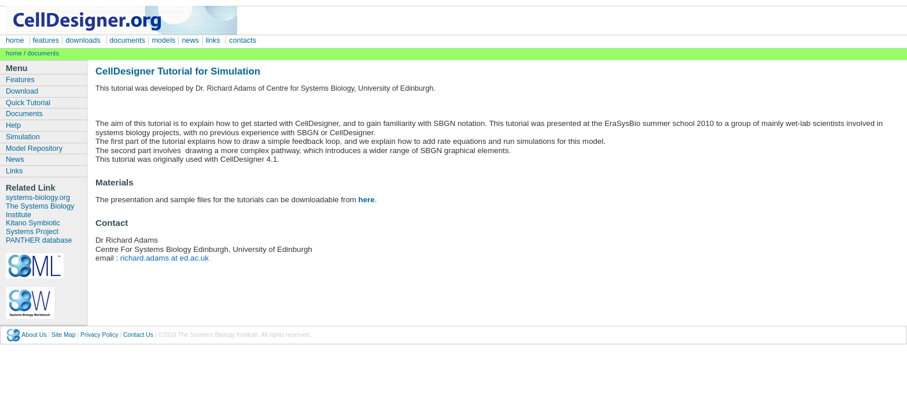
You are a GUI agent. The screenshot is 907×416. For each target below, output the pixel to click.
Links (14, 171)
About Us (33, 333)
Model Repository (34, 148)
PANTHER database (39, 240)
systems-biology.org (38, 198)
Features (20, 80)
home (15, 40)
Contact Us (138, 333)
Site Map (63, 333)
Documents (24, 114)
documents (127, 40)
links (212, 40)
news (190, 40)
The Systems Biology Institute (40, 210)
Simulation (23, 137)
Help (13, 125)
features (45, 40)
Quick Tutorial (28, 103)
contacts (242, 40)
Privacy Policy (99, 333)
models (163, 40)
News (15, 159)
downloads (83, 40)
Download (22, 91)
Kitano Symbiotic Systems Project (33, 227)
